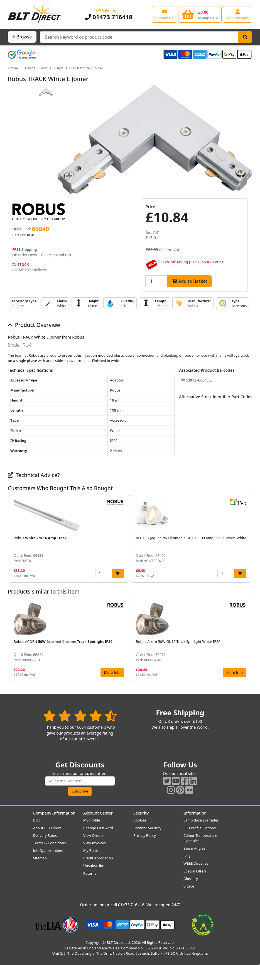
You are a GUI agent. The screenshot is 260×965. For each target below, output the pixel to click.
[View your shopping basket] (200, 14)
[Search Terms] (139, 37)
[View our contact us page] (164, 14)
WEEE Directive (195, 863)
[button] (247, 539)
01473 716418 (109, 17)
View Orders (93, 835)
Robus (46, 68)
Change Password (98, 827)
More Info (112, 672)
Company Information (54, 813)
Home (13, 68)
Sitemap (40, 858)
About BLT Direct (47, 827)
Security (141, 813)
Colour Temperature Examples (200, 838)
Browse (22, 37)
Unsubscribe (93, 865)
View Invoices (94, 842)
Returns (89, 873)
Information (195, 813)
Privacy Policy (144, 835)
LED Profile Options (199, 827)
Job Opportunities (48, 850)
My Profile (91, 820)
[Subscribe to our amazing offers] (80, 781)
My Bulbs (91, 850)
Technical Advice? (34, 475)
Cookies (139, 820)
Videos (189, 886)
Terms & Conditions (49, 842)
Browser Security (147, 827)
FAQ (186, 855)
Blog (37, 820)
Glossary (190, 878)
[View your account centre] (237, 14)
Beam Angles (194, 848)
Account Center (98, 813)
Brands (29, 68)
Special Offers (195, 871)
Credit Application (98, 858)
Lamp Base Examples (201, 820)
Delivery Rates (45, 835)
